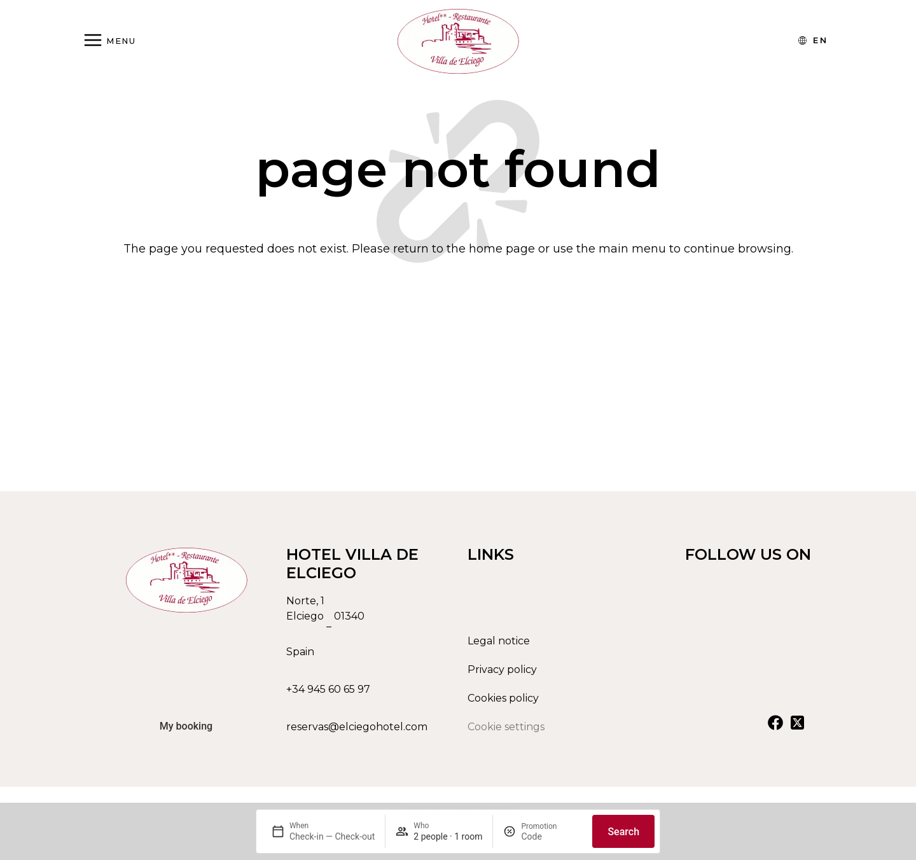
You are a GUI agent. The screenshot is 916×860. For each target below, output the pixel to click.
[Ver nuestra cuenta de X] (797, 727)
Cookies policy (503, 703)
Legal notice (499, 646)
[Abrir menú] (109, 41)
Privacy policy (502, 675)
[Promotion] (551, 836)
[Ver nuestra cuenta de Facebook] (775, 727)
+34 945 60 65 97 (328, 694)
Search (623, 832)
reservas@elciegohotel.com (356, 732)
